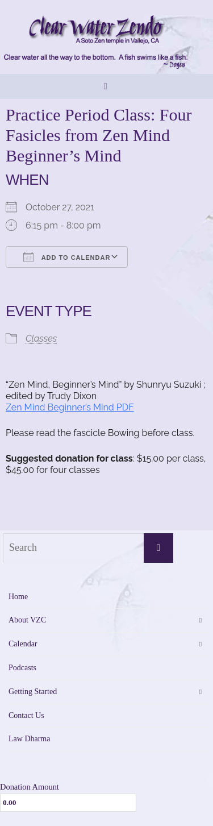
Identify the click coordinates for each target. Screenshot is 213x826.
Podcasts (22, 667)
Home (18, 596)
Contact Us (26, 715)
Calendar (23, 644)
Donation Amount (29, 786)
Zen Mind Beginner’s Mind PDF (70, 407)
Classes (41, 338)
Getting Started (33, 691)
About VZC (27, 620)
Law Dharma (29, 738)
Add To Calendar (66, 257)
